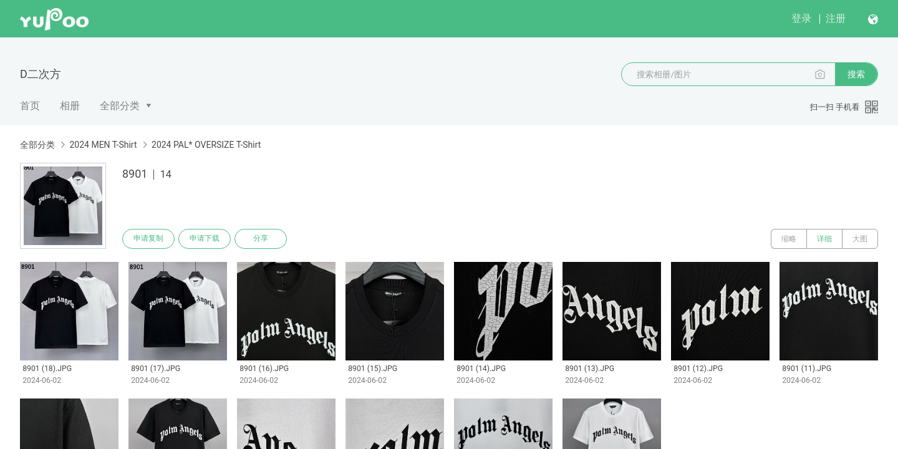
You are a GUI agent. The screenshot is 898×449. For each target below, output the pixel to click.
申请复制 (148, 238)
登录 (801, 18)
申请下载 (205, 238)
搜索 (856, 74)
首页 (30, 106)
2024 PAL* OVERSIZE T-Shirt (206, 145)
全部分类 (120, 106)
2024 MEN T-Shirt (103, 145)
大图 (859, 238)
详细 (824, 238)
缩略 (788, 238)
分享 (260, 238)
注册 (836, 18)
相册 (70, 106)
